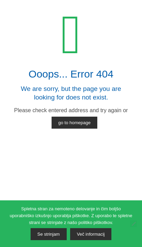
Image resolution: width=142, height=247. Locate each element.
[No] (133, 223)
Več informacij (91, 234)
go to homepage (74, 122)
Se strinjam (48, 234)
